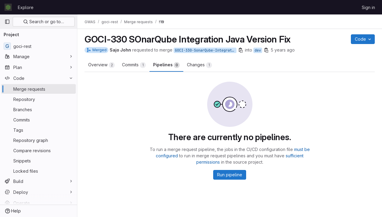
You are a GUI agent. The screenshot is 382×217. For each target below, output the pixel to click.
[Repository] (38, 99)
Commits (134, 65)
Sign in (368, 7)
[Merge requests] (38, 89)
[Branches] (38, 109)
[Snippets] (38, 160)
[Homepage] (8, 7)
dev (258, 50)
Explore (26, 7)
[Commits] (38, 119)
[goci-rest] (38, 46)
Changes (199, 65)
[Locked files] (38, 171)
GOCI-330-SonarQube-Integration (205, 50)
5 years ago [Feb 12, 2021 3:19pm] (283, 49)
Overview (101, 65)
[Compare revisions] (38, 150)
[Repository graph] (38, 140)
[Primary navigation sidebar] (7, 22)
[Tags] (38, 130)
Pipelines (166, 65)
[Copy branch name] (240, 50)
